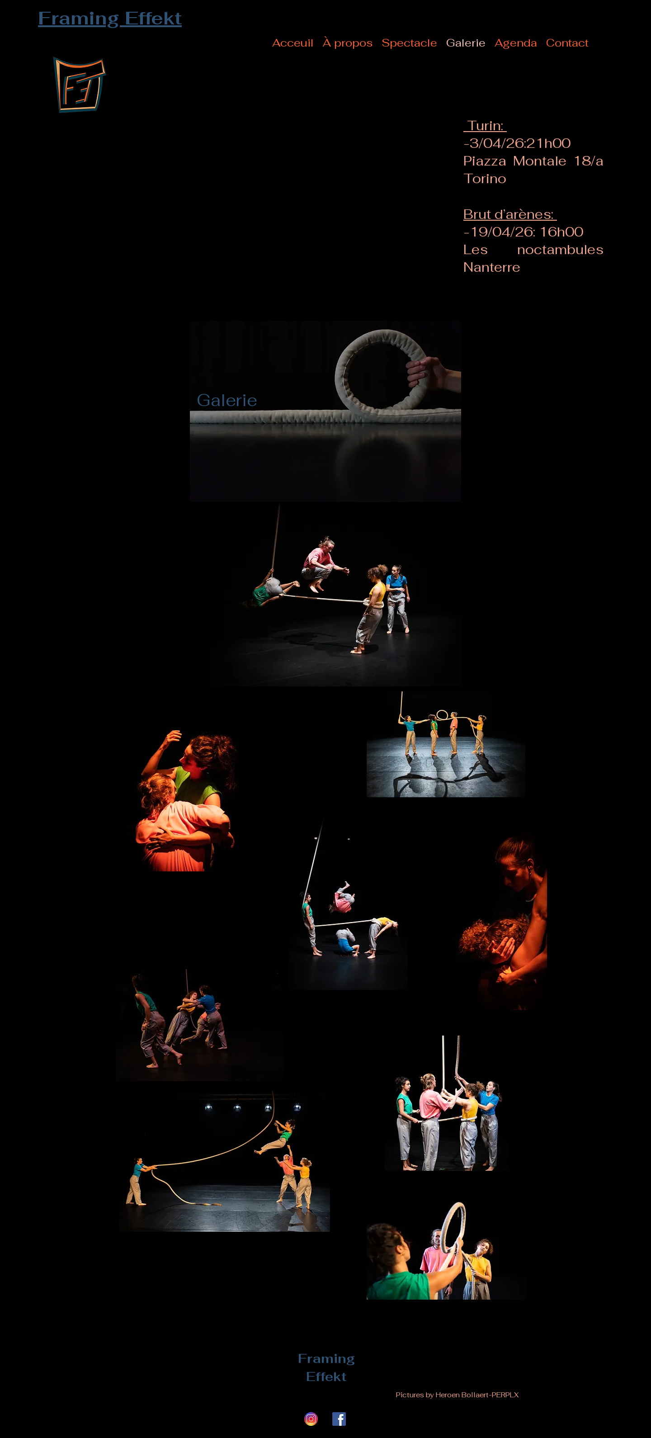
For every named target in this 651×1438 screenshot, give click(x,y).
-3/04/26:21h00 (517, 143)
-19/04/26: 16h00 (523, 231)
